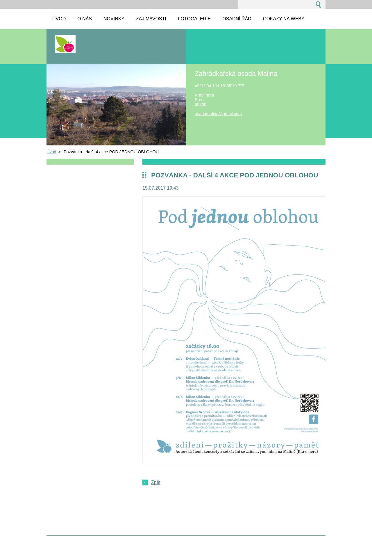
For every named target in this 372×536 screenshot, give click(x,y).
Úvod (51, 151)
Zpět (155, 482)
